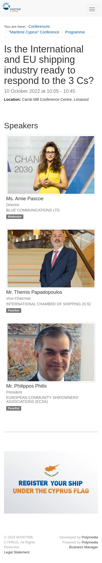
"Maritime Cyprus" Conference (34, 32)
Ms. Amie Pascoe (24, 198)
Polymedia (90, 537)
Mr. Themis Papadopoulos (34, 292)
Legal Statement (17, 552)
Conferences (39, 26)
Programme (75, 32)
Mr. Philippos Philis (26, 386)
